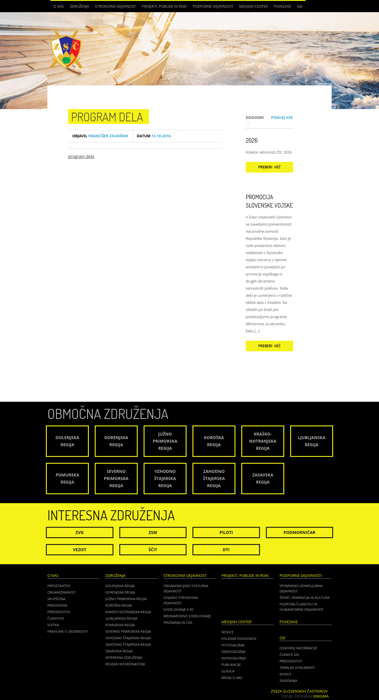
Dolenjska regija (120, 585)
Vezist (79, 549)
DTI (226, 549)
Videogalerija (233, 651)
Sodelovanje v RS (178, 609)
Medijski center (253, 6)
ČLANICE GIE (289, 654)
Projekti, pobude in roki (164, 6)
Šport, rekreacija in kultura (305, 597)
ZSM (153, 532)
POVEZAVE (282, 6)
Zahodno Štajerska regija (128, 644)
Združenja (79, 6)
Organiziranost (61, 592)
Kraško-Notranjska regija (128, 612)
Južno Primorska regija (126, 599)
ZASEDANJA (288, 680)
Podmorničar (299, 532)
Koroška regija (118, 605)
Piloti (226, 532)
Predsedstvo (58, 612)
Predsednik (57, 605)
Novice (227, 632)
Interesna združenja (123, 657)
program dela (107, 116)
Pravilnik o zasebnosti (67, 631)
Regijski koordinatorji (125, 664)
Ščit (153, 549)
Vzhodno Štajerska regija (128, 638)
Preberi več (269, 167)
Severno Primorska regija (128, 631)
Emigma (321, 696)
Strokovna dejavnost (115, 6)
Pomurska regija (120, 625)
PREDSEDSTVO (291, 661)
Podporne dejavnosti (213, 6)
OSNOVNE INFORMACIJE (298, 648)
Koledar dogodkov (238, 638)
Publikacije (231, 664)
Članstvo (55, 618)
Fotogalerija (233, 645)
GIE (300, 6)
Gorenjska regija (120, 592)
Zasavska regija (119, 651)
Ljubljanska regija (121, 618)
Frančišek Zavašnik (100, 135)
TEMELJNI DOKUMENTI (297, 667)
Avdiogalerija (233, 658)
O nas (58, 6)
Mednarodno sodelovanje (187, 616)
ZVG (79, 532)
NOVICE (286, 674)
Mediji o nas (232, 677)
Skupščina (56, 599)
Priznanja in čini (177, 622)
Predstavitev (58, 585)
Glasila (228, 671)
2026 (252, 140)
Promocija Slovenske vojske (269, 201)
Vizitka (53, 625)
